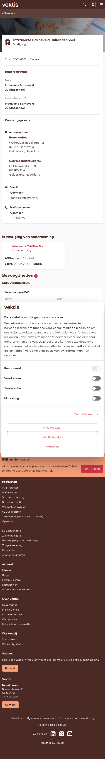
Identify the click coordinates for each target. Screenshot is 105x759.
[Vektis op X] (61, 734)
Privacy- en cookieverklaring (77, 718)
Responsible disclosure (52, 724)
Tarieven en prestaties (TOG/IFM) (22, 516)
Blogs (5, 575)
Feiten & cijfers (11, 579)
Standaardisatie (12, 502)
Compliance (9, 619)
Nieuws (6, 570)
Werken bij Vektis (12, 644)
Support (10, 668)
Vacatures (8, 639)
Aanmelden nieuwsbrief (16, 589)
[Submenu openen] (98, 13)
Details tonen (84, 414)
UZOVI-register (11, 511)
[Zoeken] (84, 4)
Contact (10, 704)
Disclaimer (17, 718)
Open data (8, 521)
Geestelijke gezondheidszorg (20, 540)
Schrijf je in (92, 468)
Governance (9, 604)
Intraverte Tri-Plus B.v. (28, 246)
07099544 (27, 258)
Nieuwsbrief (9, 584)
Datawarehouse (12, 614)
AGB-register (10, 487)
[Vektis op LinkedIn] (53, 734)
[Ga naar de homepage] (10, 4)
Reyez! (60, 742)
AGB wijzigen (10, 492)
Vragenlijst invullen (14, 506)
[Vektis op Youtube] (69, 734)
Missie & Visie (10, 609)
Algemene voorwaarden (41, 718)
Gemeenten (9, 550)
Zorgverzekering (12, 545)
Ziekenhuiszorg (11, 535)
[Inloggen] (93, 4)
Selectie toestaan (52, 437)
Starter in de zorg (13, 497)
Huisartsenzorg (11, 530)
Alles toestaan (52, 427)
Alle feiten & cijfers (13, 554)
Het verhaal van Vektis (16, 624)
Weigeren (52, 447)
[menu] (101, 4)
